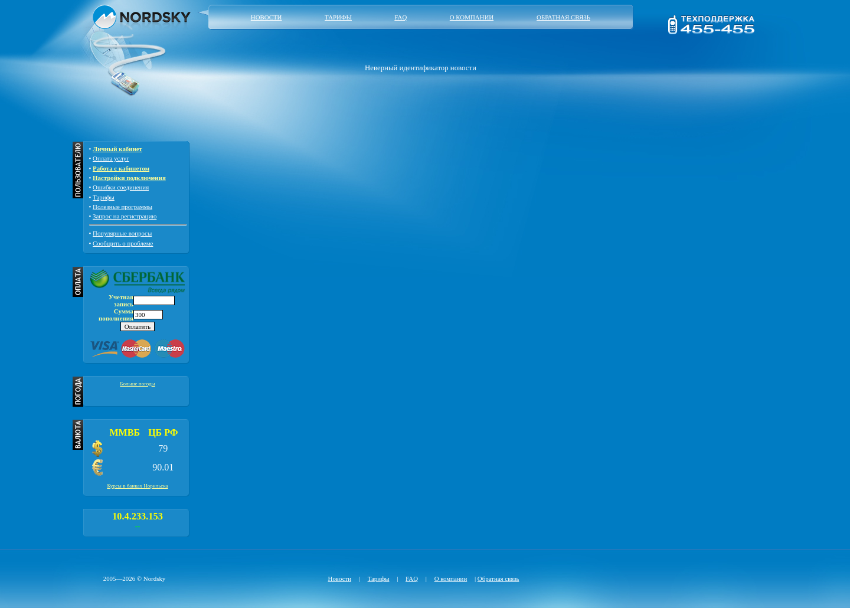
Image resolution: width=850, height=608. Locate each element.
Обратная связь (563, 17)
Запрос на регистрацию (124, 216)
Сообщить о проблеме (123, 243)
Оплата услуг (111, 158)
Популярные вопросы (122, 233)
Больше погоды (137, 384)
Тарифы (338, 17)
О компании (471, 17)
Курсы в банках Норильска (137, 486)
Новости (266, 17)
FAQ (400, 17)
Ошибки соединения (121, 187)
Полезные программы (122, 206)
